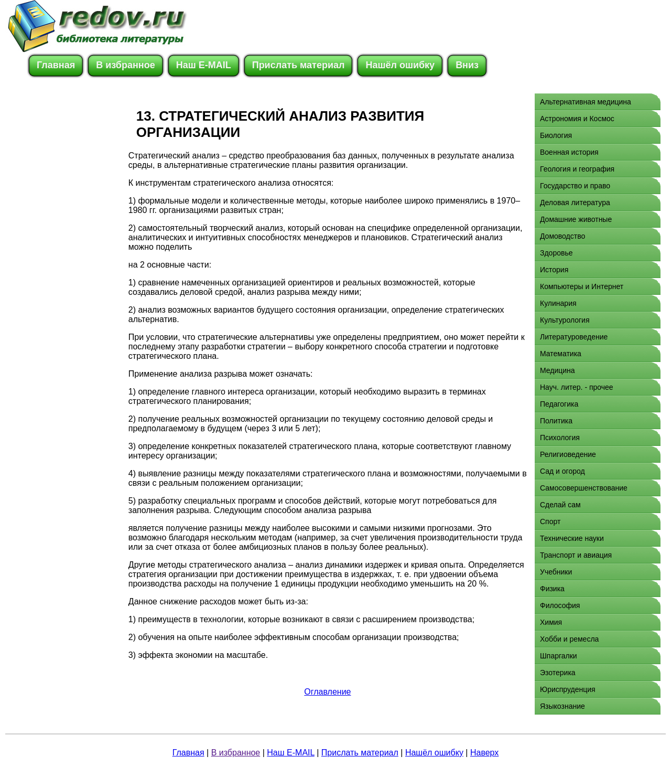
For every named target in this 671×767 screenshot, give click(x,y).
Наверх (484, 752)
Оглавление (327, 691)
